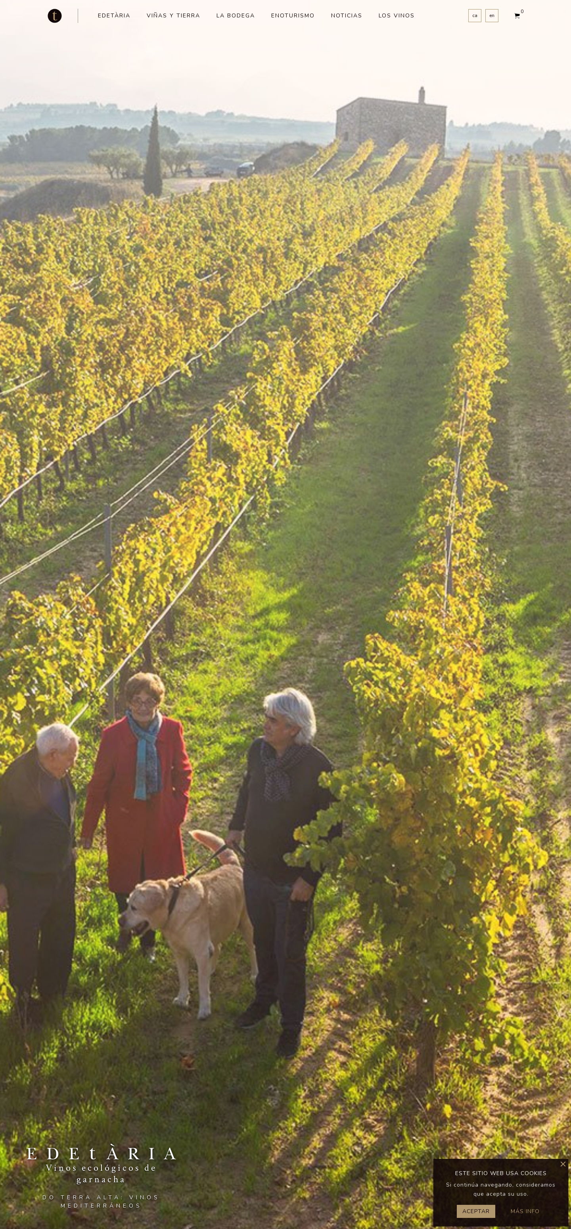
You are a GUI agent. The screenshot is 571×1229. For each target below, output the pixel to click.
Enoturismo (293, 15)
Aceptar (476, 1211)
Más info (525, 1211)
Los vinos (397, 15)
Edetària (114, 15)
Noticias (346, 15)
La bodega (236, 15)
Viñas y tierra (173, 15)
